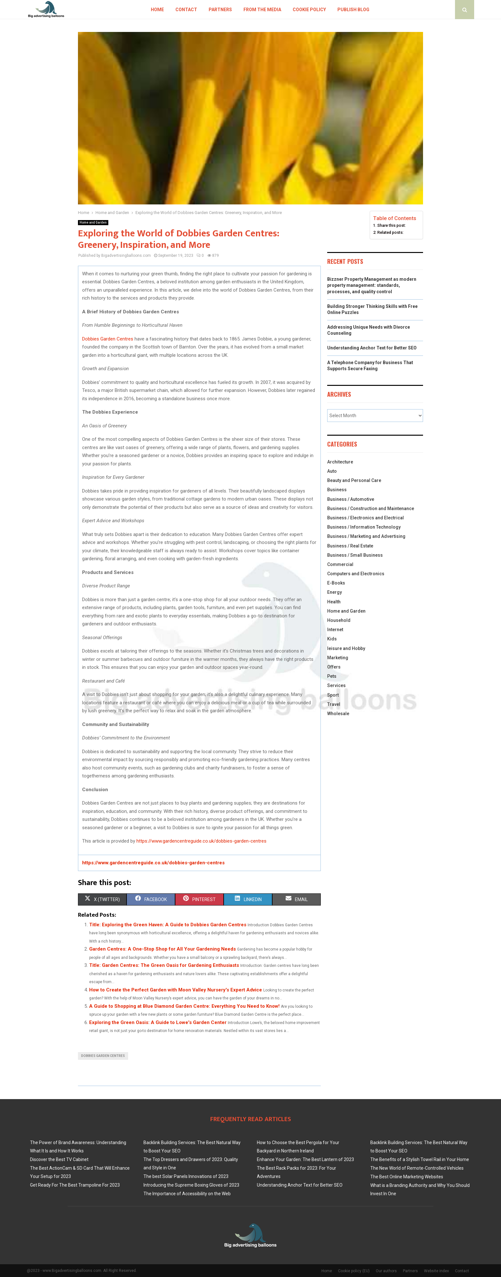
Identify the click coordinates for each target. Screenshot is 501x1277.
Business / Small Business (355, 555)
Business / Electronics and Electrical (365, 517)
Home (157, 9)
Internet (335, 629)
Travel (333, 704)
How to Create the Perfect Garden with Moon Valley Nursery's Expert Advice (175, 990)
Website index (436, 1271)
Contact (186, 9)
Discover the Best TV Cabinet (59, 1159)
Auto (332, 471)
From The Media (262, 9)
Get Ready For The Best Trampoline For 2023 (75, 1185)
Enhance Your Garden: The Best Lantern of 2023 (305, 1159)
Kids (332, 638)
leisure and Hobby (346, 648)
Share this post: (391, 225)
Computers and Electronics (355, 573)
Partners (220, 9)
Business (337, 489)
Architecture (340, 461)
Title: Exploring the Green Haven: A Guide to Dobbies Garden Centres (167, 925)
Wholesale (338, 713)
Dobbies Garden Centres (107, 339)
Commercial (340, 564)
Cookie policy (309, 9)
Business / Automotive (350, 499)
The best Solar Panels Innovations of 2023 (185, 1176)
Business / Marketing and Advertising (366, 536)
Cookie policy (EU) (354, 1271)
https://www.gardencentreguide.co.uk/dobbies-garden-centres (201, 841)
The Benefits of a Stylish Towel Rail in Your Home (419, 1159)
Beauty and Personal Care (354, 480)
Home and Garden (93, 222)
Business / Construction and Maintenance (370, 508)
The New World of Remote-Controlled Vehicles (417, 1168)
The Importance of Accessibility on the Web (187, 1193)
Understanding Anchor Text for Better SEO (372, 347)
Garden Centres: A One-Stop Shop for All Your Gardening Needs (162, 949)
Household (339, 620)
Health (334, 601)
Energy (334, 592)
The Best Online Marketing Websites (406, 1176)
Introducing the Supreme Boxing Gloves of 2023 (191, 1185)
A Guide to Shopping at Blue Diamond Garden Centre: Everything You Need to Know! (184, 1006)
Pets (331, 676)
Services (336, 685)
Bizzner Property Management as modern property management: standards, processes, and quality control (371, 285)
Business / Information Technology (364, 527)
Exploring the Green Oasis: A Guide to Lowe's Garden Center (158, 1022)
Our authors (386, 1271)
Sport (333, 695)
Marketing (337, 657)
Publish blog (353, 9)
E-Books (336, 582)
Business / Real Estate (350, 545)
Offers (334, 666)
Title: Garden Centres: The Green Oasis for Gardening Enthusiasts (164, 965)
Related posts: (390, 232)
